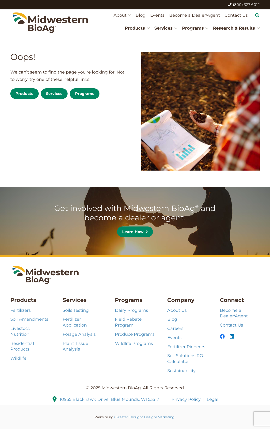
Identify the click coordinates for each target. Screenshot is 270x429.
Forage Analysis (79, 334)
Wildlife (18, 358)
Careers (175, 328)
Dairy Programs (131, 310)
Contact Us (231, 325)
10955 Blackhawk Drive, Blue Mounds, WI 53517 (109, 399)
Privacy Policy (186, 399)
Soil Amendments (29, 319)
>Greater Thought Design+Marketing (144, 417)
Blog (172, 319)
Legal (212, 399)
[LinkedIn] (232, 336)
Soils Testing (76, 310)
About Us (177, 310)
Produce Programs (135, 334)
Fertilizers (20, 310)
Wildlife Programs (134, 343)
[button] (128, 15)
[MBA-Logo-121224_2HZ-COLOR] (50, 22)
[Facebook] (222, 336)
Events (174, 337)
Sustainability (181, 370)
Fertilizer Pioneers (186, 346)
